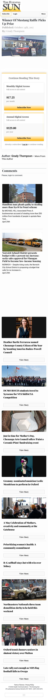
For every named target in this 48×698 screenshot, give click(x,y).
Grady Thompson (22, 156)
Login (15, 14)
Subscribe (5, 14)
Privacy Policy (29, 685)
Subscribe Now (24, 107)
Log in (24, 144)
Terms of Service (19, 685)
